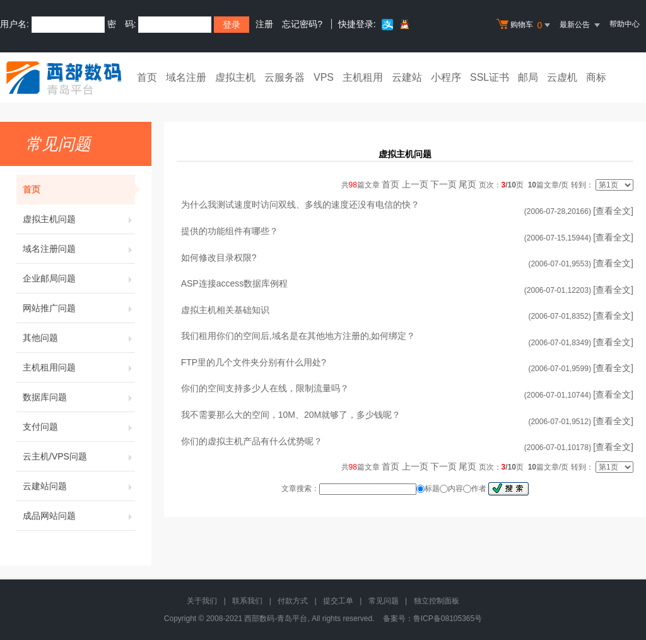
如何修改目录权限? (219, 257)
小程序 (446, 77)
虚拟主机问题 (79, 219)
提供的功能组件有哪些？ (229, 231)
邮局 (528, 77)
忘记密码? (302, 24)
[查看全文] (613, 211)
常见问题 (383, 600)
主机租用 (363, 77)
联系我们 (247, 600)
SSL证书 (489, 77)
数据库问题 (79, 397)
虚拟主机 (235, 77)
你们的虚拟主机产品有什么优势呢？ (251, 441)
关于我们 (202, 600)
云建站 (407, 77)
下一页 (443, 184)
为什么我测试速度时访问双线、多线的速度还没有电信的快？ (300, 204)
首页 (147, 77)
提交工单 (338, 600)
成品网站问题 (79, 516)
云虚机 (562, 77)
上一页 (415, 184)
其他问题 (79, 338)
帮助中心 (624, 24)
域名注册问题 (79, 249)
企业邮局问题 (79, 278)
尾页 (467, 184)
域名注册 (186, 77)
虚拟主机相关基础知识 (225, 310)
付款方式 (293, 600)
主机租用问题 (79, 367)
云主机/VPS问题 (79, 456)
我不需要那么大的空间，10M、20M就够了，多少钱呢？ (291, 415)
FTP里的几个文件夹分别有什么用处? (253, 362)
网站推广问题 (79, 308)
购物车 (524, 25)
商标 (596, 77)
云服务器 (284, 77)
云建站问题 (79, 486)
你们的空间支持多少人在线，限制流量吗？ (265, 388)
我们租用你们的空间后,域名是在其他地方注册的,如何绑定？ (298, 336)
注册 (264, 24)
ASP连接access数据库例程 (234, 283)
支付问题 (79, 427)
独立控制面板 (436, 600)
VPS (324, 77)
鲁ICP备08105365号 (447, 618)
